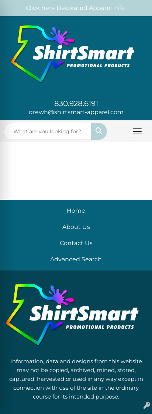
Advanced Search (76, 259)
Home (76, 210)
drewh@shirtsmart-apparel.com (76, 112)
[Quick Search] (47, 131)
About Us (76, 226)
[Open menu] (137, 131)
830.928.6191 (76, 103)
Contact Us (76, 243)
